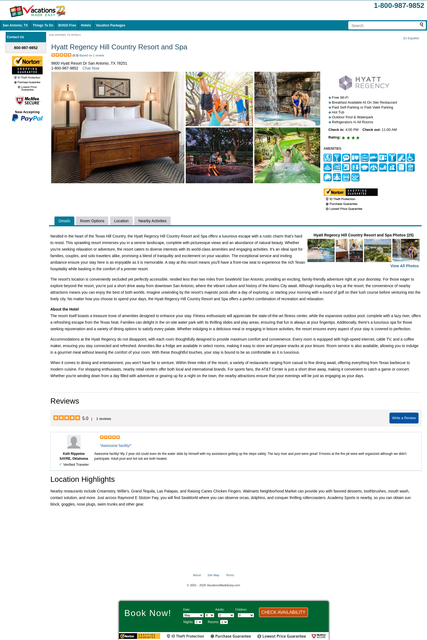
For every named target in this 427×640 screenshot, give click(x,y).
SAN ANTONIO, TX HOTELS (65, 35)
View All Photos (405, 266)
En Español (411, 38)
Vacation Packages (110, 25)
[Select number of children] (246, 615)
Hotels (86, 25)
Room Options (92, 221)
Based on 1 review (92, 55)
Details (64, 221)
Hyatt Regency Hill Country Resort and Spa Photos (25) (364, 251)
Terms (230, 575)
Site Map (213, 575)
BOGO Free (67, 25)
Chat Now (91, 68)
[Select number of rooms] (224, 622)
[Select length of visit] (198, 622)
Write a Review (404, 418)
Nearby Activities (152, 221)
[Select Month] (193, 615)
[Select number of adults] (226, 615)
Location (121, 221)
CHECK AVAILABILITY (283, 612)
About (197, 575)
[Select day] (209, 615)
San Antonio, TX (15, 25)
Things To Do (43, 25)
